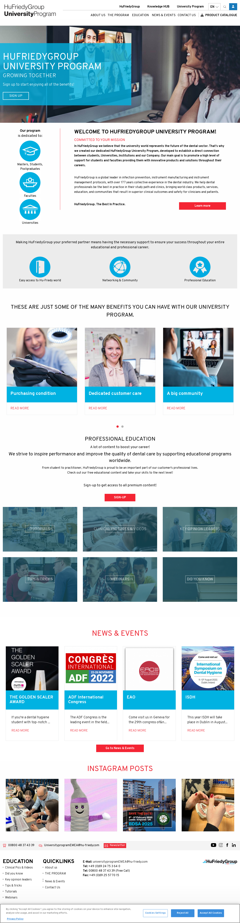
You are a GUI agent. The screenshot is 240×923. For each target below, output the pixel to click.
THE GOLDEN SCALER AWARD (27, 700)
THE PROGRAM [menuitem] (118, 18)
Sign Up (18, 96)
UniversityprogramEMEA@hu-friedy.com (71, 846)
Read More (19, 408)
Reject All (182, 914)
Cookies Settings (155, 914)
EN (214, 9)
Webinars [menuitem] (11, 898)
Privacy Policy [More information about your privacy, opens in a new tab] (15, 920)
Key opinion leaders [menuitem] (18, 880)
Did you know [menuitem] (14, 874)
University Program (190, 9)
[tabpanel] (42, 371)
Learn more (202, 206)
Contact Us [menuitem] (187, 18)
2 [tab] (122, 426)
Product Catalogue (219, 18)
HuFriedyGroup (129, 9)
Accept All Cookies (211, 914)
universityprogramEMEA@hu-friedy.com (120, 862)
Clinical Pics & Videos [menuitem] (19, 868)
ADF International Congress (87, 700)
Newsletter (117, 846)
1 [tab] (117, 426)
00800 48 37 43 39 (21, 846)
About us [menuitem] (98, 18)
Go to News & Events (120, 749)
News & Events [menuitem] (164, 18)
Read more (98, 408)
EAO (131, 697)
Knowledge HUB (158, 9)
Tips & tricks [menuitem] (13, 886)
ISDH (190, 697)
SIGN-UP (120, 497)
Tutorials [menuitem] (11, 892)
